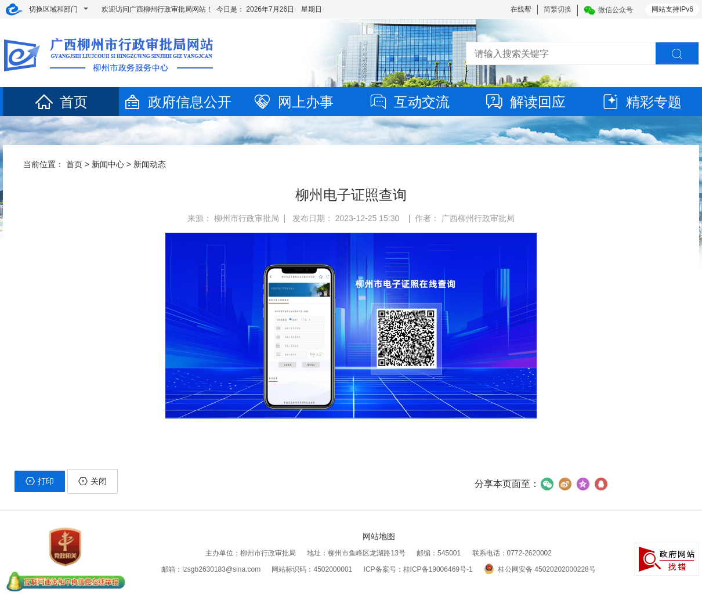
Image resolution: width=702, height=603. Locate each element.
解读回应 (525, 102)
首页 (61, 102)
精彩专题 (641, 102)
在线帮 (521, 9)
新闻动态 (149, 164)
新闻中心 (108, 164)
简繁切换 (557, 9)
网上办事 (293, 102)
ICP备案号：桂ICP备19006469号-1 (418, 569)
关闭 (92, 481)
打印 (40, 481)
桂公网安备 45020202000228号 (540, 569)
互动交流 (409, 102)
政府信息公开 (176, 102)
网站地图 (379, 536)
